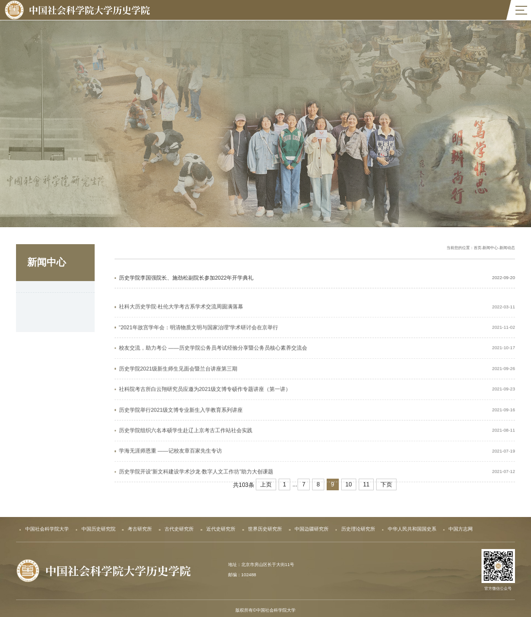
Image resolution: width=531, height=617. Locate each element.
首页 (477, 249)
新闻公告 (37, 309)
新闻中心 (490, 249)
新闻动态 (37, 290)
